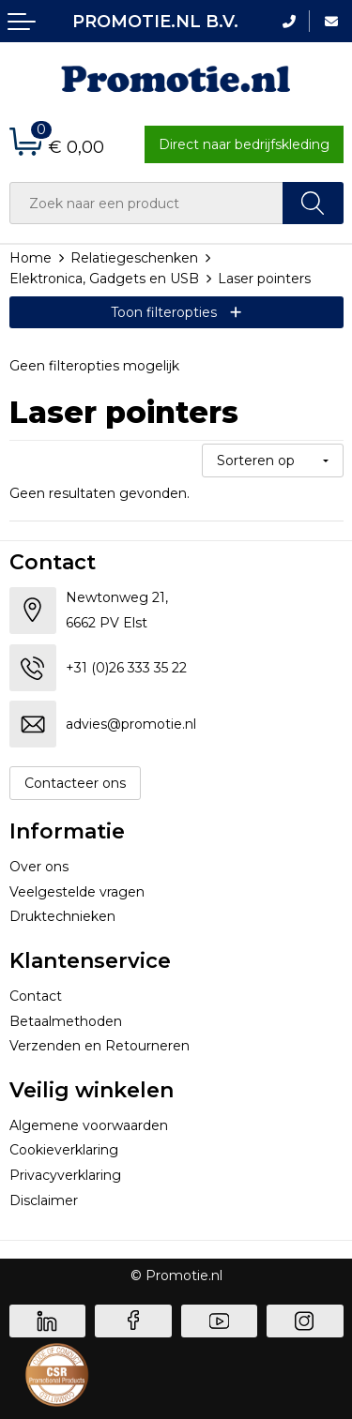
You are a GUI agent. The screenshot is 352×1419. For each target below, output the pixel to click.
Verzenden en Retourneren (99, 1045)
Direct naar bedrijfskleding (244, 144)
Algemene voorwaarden (88, 1125)
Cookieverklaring (63, 1149)
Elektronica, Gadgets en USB (104, 278)
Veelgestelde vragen (77, 891)
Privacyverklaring (65, 1175)
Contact (35, 996)
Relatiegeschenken (134, 257)
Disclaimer (43, 1200)
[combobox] (146, 203)
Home (30, 257)
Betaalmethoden (65, 1021)
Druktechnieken (62, 916)
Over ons (39, 866)
